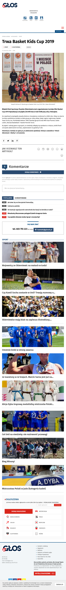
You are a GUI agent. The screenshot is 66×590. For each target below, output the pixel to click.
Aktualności (14, 36)
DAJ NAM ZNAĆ (33, 224)
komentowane (20, 198)
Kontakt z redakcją (43, 546)
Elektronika (12, 533)
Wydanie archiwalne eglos (45, 552)
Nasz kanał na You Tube (44, 556)
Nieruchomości (13, 517)
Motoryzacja (40, 511)
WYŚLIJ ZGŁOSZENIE (42, 573)
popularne (7, 198)
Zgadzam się (60, 584)
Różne (38, 533)
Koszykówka (15, 47)
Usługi (10, 522)
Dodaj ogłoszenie (19, 511)
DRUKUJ (29, 47)
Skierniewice (34, 10)
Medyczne (39, 522)
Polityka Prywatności (43, 554)
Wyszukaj (59, 31)
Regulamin (40, 548)
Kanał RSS (40, 559)
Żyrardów (33, 12)
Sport (20, 36)
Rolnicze (11, 528)
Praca (38, 517)
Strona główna (6, 36)
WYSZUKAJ (57, 505)
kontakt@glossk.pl (43, 230)
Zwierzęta (39, 528)
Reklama (40, 550)
